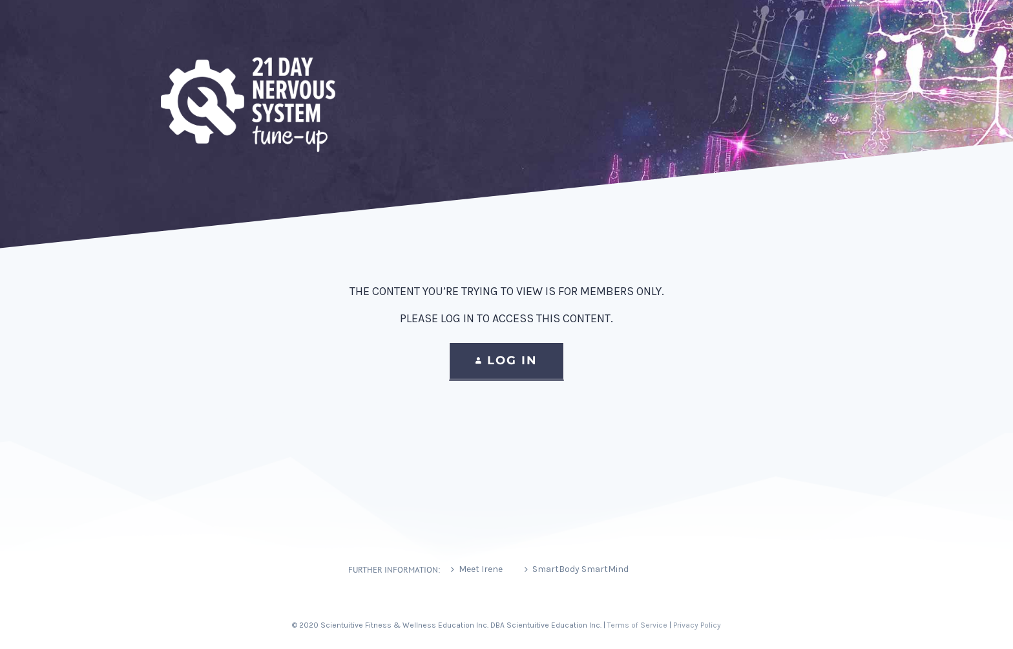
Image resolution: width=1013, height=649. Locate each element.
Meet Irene (481, 569)
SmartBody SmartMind (580, 569)
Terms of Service (637, 625)
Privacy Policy (697, 625)
